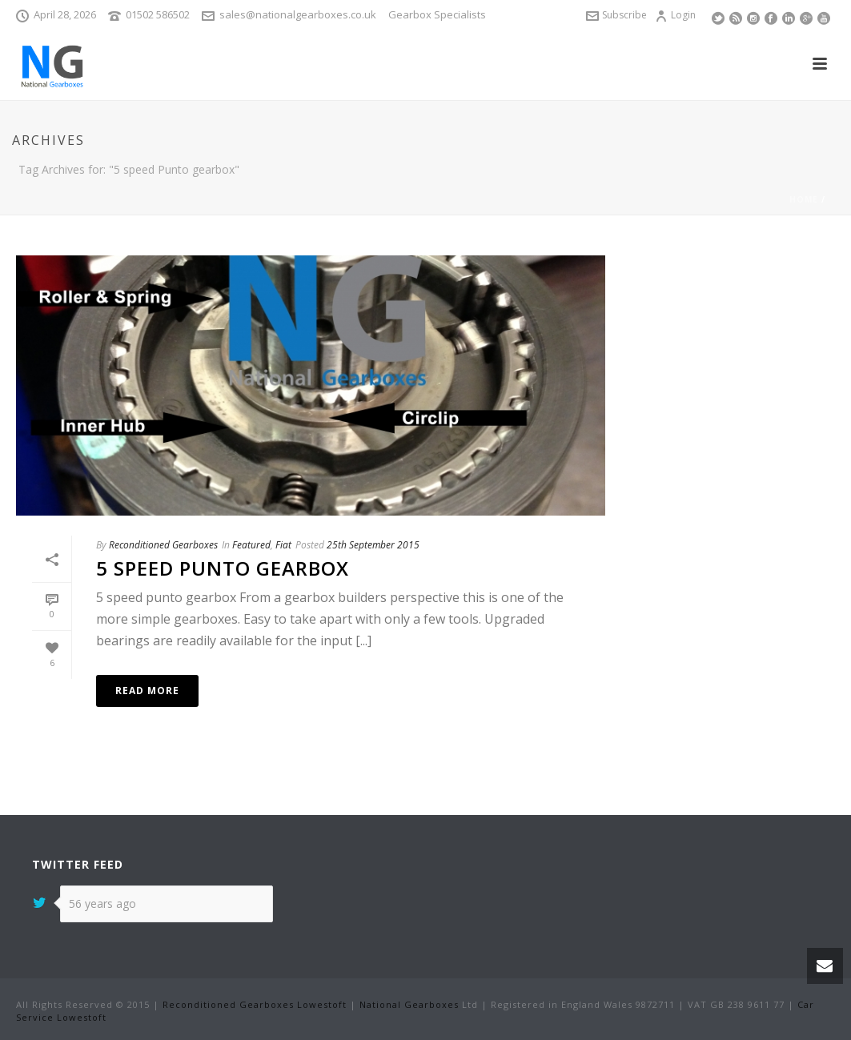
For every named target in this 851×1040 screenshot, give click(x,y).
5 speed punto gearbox (222, 568)
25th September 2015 (373, 545)
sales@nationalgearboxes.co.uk (297, 14)
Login (675, 15)
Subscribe (616, 15)
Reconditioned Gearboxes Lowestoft (255, 1004)
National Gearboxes (409, 1004)
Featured (251, 545)
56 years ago (102, 903)
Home (803, 199)
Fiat (283, 545)
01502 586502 (158, 14)
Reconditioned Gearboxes (163, 545)
